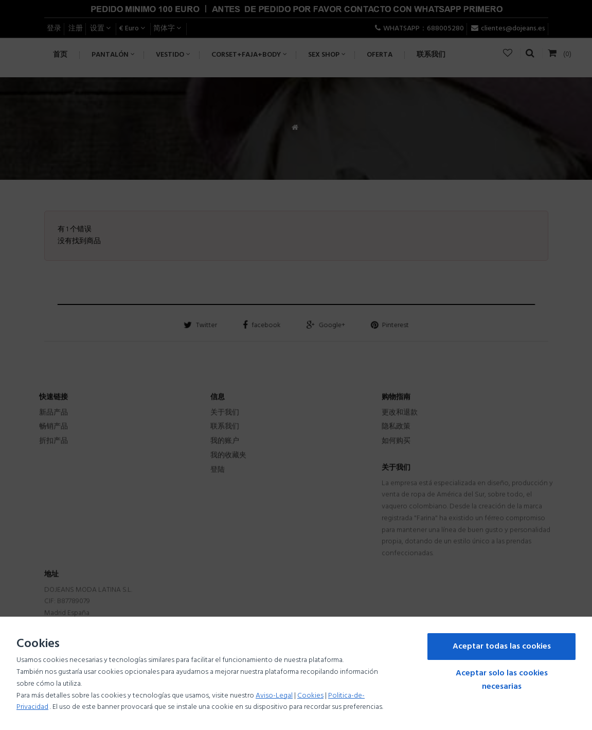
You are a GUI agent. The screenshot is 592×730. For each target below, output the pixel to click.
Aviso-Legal (274, 696)
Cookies (310, 696)
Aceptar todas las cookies (502, 646)
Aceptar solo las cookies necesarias (502, 680)
